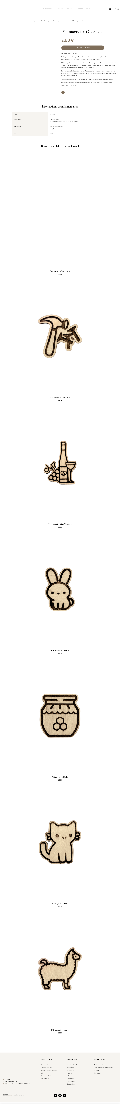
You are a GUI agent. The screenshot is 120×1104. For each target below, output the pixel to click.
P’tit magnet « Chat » (60, 904)
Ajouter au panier (83, 47)
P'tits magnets (57, 21)
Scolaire (67, 21)
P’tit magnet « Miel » (60, 777)
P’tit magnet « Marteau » (60, 398)
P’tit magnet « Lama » (60, 1030)
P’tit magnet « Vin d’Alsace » (60, 524)
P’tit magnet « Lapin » (60, 651)
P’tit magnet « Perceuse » (60, 271)
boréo (10, 1095)
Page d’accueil (37, 21)
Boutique (47, 21)
